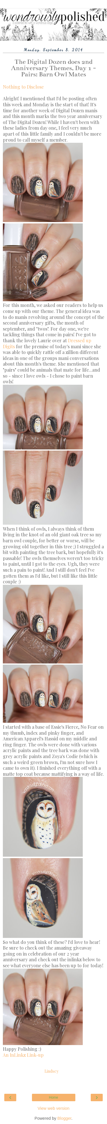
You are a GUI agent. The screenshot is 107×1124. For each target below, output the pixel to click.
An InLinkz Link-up (23, 1055)
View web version (54, 1108)
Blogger (64, 1118)
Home (53, 1097)
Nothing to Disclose (23, 87)
